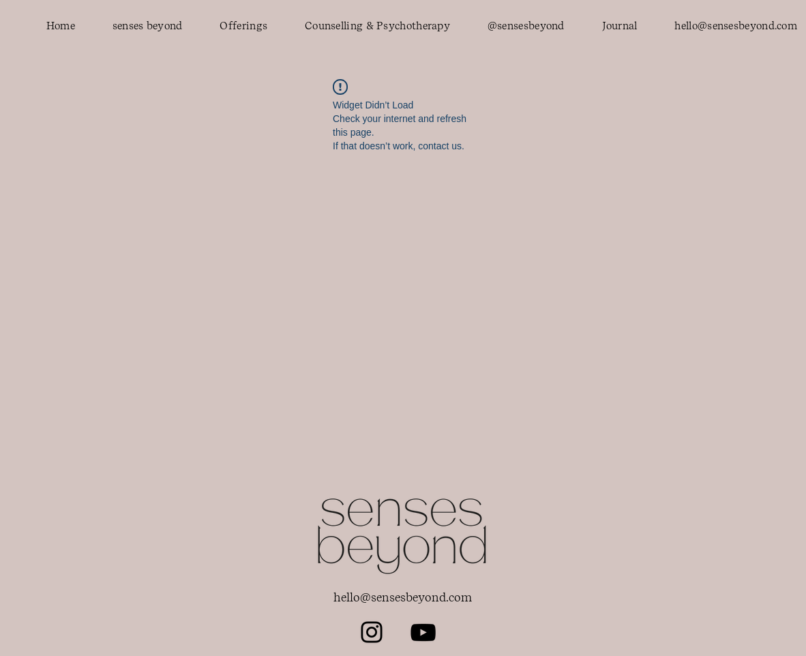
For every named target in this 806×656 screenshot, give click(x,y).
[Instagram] (371, 632)
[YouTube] (423, 632)
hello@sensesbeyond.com (402, 597)
